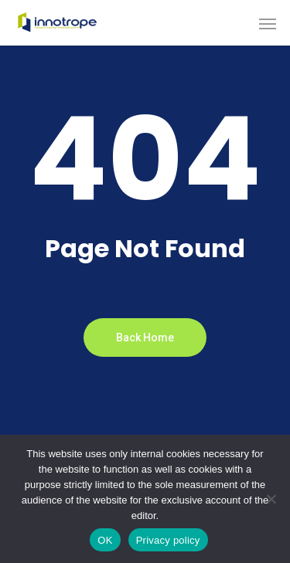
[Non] (270, 499)
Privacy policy (168, 540)
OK (104, 540)
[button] (267, 23)
